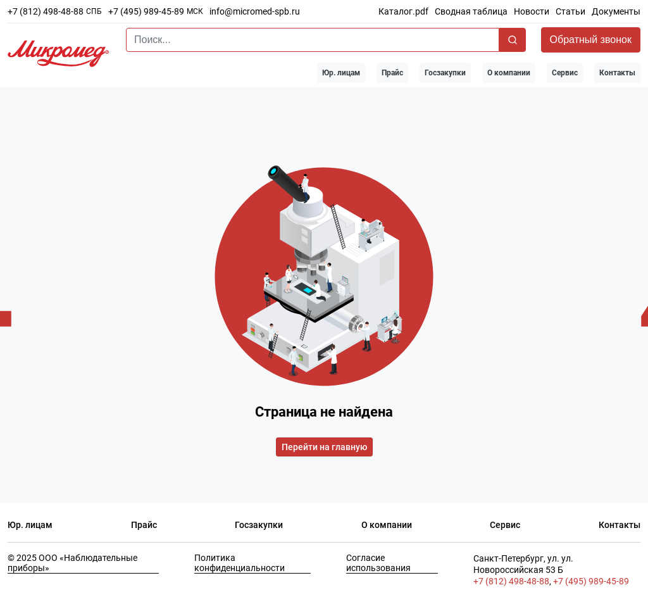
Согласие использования (378, 563)
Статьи (570, 11)
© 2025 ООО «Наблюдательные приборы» (72, 563)
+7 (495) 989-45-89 (146, 11)
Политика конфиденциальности (239, 563)
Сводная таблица (471, 11)
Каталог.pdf (403, 11)
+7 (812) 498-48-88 (46, 11)
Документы (616, 11)
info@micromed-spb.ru (254, 11)
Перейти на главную (324, 447)
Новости (531, 11)
